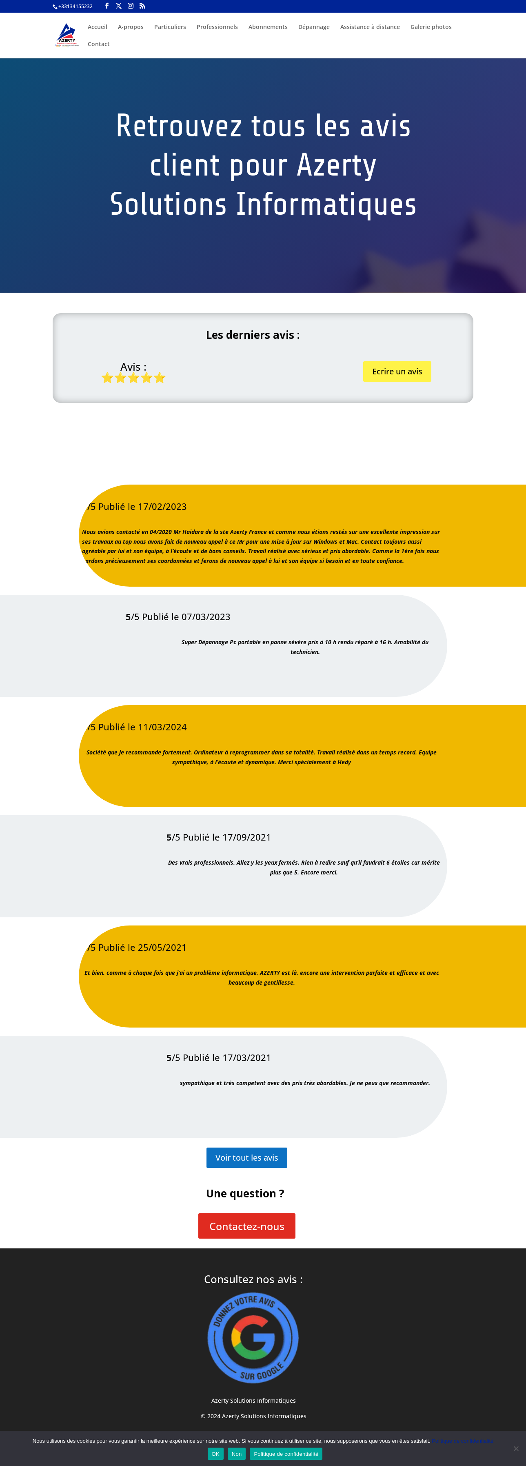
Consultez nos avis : (253, 1279)
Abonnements (268, 27)
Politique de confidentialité (462, 1441)
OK (216, 1454)
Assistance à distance (370, 27)
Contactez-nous (246, 1226)
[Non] (516, 1448)
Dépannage (314, 27)
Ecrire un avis (397, 371)
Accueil (97, 27)
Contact (99, 44)
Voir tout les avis (246, 1157)
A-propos (131, 27)
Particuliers (170, 27)
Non (237, 1454)
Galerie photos (431, 27)
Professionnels (217, 27)
